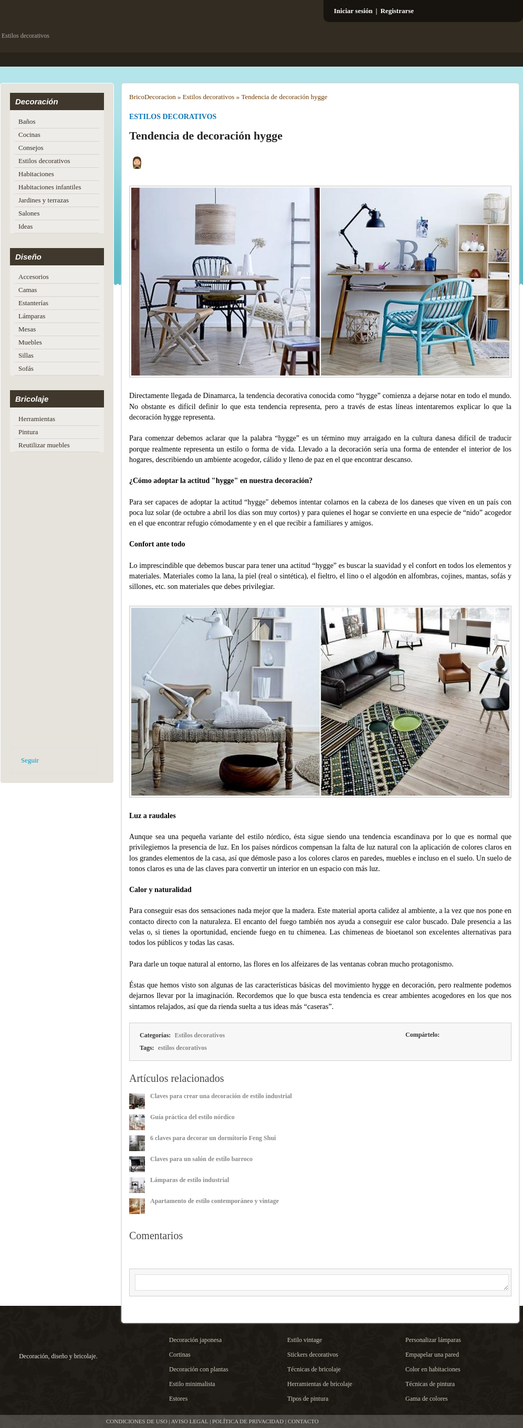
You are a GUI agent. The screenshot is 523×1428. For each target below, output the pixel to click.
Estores (178, 1398)
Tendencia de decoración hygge (284, 97)
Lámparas (31, 316)
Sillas (26, 355)
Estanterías (33, 303)
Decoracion (160, 97)
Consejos (31, 148)
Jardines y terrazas (43, 200)
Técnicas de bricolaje (314, 1369)
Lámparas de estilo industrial (189, 1180)
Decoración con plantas (198, 1369)
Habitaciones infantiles (49, 187)
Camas (27, 290)
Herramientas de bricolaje (319, 1384)
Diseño (28, 256)
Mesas (27, 329)
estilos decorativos (182, 1047)
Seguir (30, 760)
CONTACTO (303, 1421)
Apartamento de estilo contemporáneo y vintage (214, 1201)
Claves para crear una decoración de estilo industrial (221, 1096)
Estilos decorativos (44, 161)
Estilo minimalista (192, 1384)
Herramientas (36, 419)
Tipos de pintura (307, 1398)
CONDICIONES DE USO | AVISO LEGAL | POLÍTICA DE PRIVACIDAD (195, 1421)
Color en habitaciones (433, 1369)
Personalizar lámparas (433, 1340)
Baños (27, 121)
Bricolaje (31, 398)
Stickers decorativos (312, 1354)
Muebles (30, 342)
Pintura (28, 432)
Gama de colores (426, 1398)
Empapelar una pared (432, 1354)
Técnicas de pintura (430, 1384)
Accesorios (33, 277)
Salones (28, 213)
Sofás (26, 368)
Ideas (25, 226)
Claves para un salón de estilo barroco (201, 1159)
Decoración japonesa (195, 1340)
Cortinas (180, 1354)
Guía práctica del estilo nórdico (192, 1117)
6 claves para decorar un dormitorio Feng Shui (213, 1138)
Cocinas (29, 134)
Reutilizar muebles (44, 445)
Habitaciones (36, 174)
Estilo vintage (304, 1340)
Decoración (36, 101)
